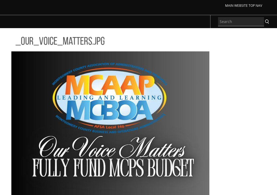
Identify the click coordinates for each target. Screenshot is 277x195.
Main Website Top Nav (243, 5)
